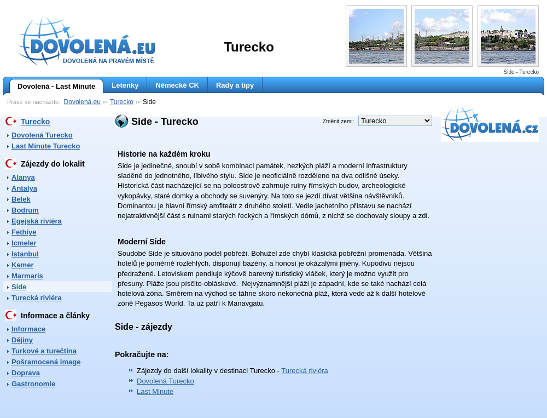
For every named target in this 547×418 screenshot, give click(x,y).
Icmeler (24, 243)
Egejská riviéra (36, 221)
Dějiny (22, 340)
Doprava (25, 373)
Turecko (121, 102)
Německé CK (177, 85)
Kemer (22, 265)
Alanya (23, 177)
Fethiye (24, 232)
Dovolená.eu (82, 102)
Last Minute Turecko (45, 146)
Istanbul (25, 254)
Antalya (24, 188)
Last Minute (155, 391)
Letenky (125, 85)
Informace (28, 329)
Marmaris (27, 276)
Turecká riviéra (36, 298)
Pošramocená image (45, 362)
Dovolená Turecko (42, 135)
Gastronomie (33, 384)
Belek (21, 199)
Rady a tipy (235, 85)
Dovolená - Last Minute (52, 86)
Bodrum (25, 210)
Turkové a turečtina (44, 351)
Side (18, 287)
